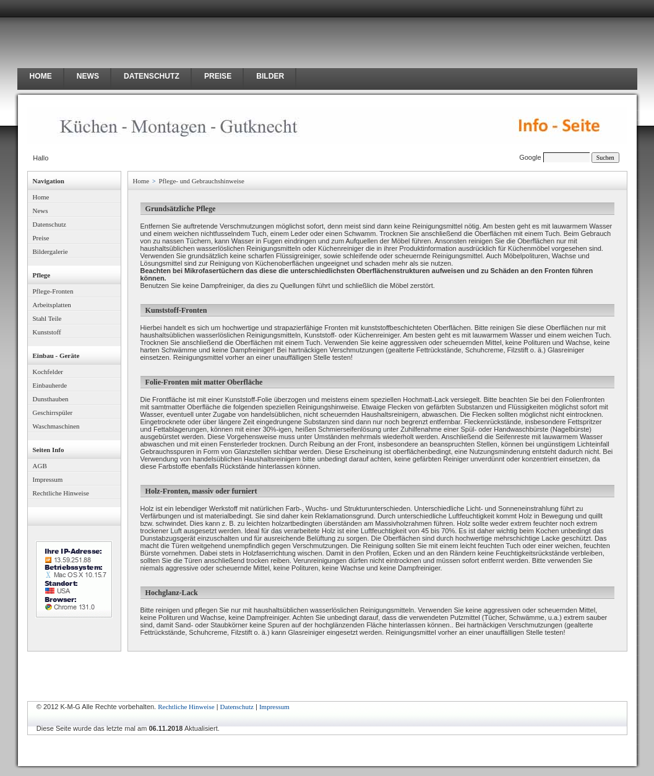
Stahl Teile (47, 318)
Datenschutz (49, 224)
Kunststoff (47, 332)
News (40, 210)
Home (41, 197)
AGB (40, 465)
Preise (41, 238)
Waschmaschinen (56, 426)
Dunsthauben (51, 399)
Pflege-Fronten (53, 291)
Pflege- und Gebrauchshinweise (201, 181)
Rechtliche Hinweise (61, 493)
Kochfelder (48, 371)
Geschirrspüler (53, 412)
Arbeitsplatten (52, 304)
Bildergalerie (50, 251)
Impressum (48, 479)
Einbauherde (50, 385)
